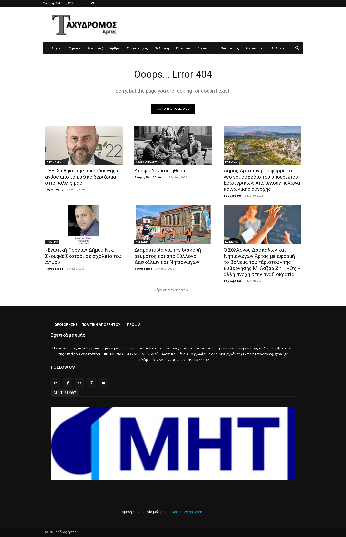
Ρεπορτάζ (95, 48)
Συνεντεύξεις (137, 48)
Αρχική (56, 48)
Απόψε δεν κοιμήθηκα (159, 171)
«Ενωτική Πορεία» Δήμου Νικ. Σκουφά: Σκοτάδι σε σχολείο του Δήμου (83, 256)
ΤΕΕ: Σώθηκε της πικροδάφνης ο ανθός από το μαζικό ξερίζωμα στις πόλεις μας (82, 177)
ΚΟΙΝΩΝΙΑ (231, 162)
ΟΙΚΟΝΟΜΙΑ (54, 162)
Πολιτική (162, 48)
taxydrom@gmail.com (185, 511)
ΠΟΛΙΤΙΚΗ (52, 241)
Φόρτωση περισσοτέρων (173, 290)
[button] (297, 48)
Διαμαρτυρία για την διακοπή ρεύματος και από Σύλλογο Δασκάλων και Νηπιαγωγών (167, 256)
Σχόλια (74, 48)
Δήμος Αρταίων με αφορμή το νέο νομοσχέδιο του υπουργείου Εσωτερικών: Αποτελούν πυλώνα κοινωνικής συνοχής (262, 180)
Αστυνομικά (255, 48)
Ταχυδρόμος (54, 189)
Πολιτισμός (230, 48)
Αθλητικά (279, 48)
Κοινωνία (183, 48)
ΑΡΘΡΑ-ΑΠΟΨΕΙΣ (146, 162)
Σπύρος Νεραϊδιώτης (149, 177)
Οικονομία (205, 48)
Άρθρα (115, 48)
